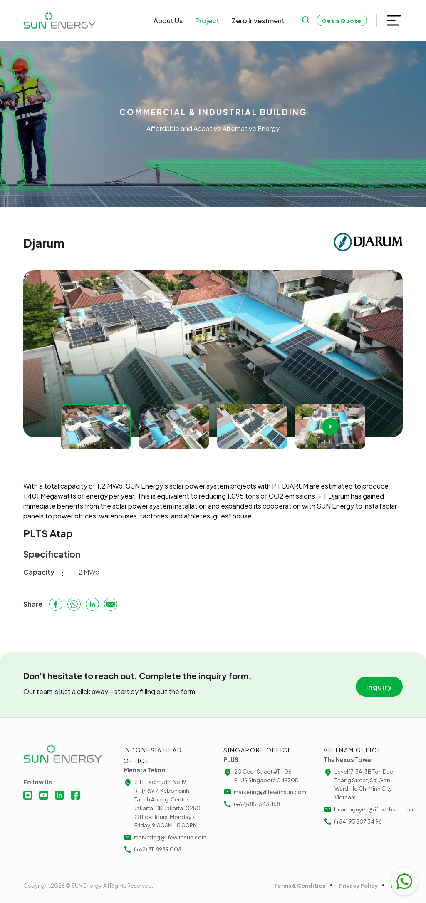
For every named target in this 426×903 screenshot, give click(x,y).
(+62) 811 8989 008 (152, 849)
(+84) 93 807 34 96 (353, 821)
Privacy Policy (358, 885)
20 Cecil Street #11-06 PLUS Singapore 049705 (260, 775)
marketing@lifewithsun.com (163, 837)
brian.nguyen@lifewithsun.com (363, 809)
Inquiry (379, 686)
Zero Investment (258, 20)
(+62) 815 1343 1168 (251, 804)
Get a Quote (342, 20)
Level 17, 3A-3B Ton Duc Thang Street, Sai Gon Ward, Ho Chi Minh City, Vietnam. (358, 784)
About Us (168, 20)
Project (207, 20)
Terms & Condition (300, 885)
